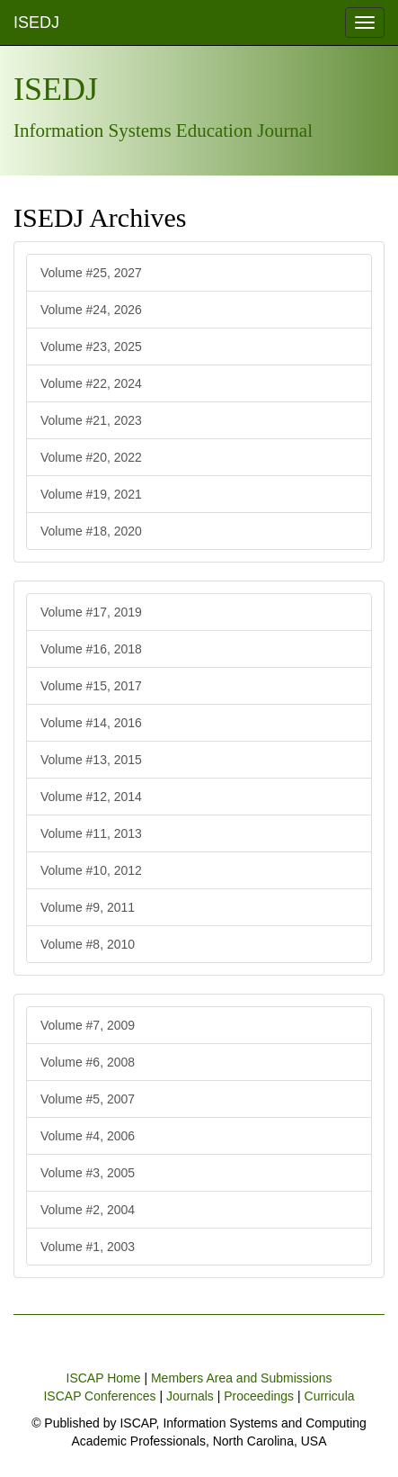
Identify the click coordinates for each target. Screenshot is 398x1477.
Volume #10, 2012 (91, 870)
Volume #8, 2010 (87, 944)
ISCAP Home (103, 1378)
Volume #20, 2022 (91, 457)
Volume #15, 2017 (91, 686)
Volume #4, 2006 (87, 1136)
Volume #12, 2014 (91, 796)
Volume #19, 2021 (91, 494)
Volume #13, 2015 (91, 759)
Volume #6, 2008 (87, 1062)
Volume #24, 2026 (91, 309)
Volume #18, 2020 (91, 531)
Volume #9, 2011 (87, 907)
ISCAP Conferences (99, 1396)
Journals (190, 1396)
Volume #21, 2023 (91, 420)
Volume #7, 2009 (87, 1025)
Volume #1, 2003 (87, 1246)
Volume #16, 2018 (91, 649)
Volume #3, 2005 (87, 1173)
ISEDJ (36, 23)
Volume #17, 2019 (91, 612)
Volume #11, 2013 (91, 833)
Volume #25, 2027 (91, 273)
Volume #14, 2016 (91, 723)
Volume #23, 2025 (91, 346)
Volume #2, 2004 (87, 1209)
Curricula (330, 1396)
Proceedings (259, 1396)
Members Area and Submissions (241, 1378)
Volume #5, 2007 (87, 1099)
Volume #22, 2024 (91, 383)
